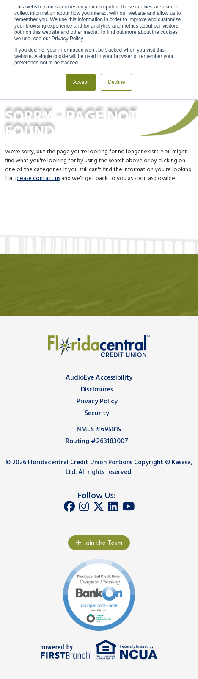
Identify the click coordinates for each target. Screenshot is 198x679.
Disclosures (97, 389)
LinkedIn (113, 506)
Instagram (84, 506)
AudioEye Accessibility (99, 377)
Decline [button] (116, 82)
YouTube (128, 506)
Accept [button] (81, 82)
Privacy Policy (97, 401)
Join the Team (103, 543)
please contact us (37, 178)
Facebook (69, 506)
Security (97, 413)
